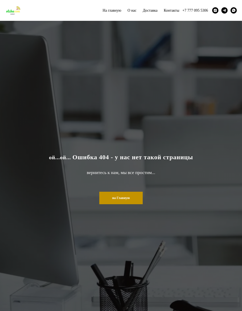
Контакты (171, 10)
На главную (112, 10)
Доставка (150, 10)
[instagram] (215, 10)
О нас (131, 10)
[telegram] (224, 10)
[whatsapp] (234, 10)
